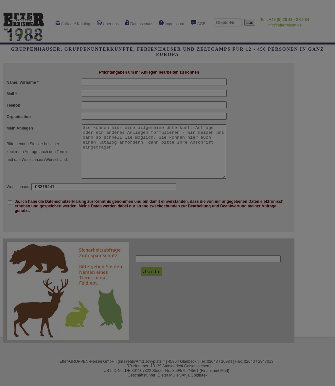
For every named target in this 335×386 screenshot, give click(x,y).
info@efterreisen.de (284, 25)
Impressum (171, 23)
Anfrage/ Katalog (73, 23)
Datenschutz (138, 23)
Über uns (108, 23)
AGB (198, 23)
